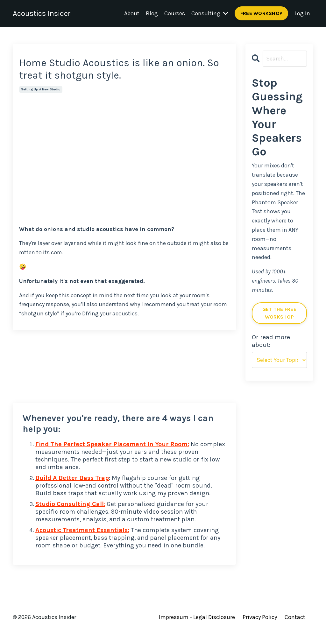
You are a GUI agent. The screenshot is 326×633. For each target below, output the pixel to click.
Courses (174, 13)
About (131, 13)
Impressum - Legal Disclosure (197, 617)
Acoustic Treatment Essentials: (82, 530)
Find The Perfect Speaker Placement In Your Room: (112, 444)
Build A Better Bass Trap (72, 478)
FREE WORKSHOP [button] (261, 13)
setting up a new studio (40, 89)
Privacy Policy (260, 617)
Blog (152, 13)
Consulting (209, 13)
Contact (295, 617)
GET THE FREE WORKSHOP (279, 313)
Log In (302, 13)
